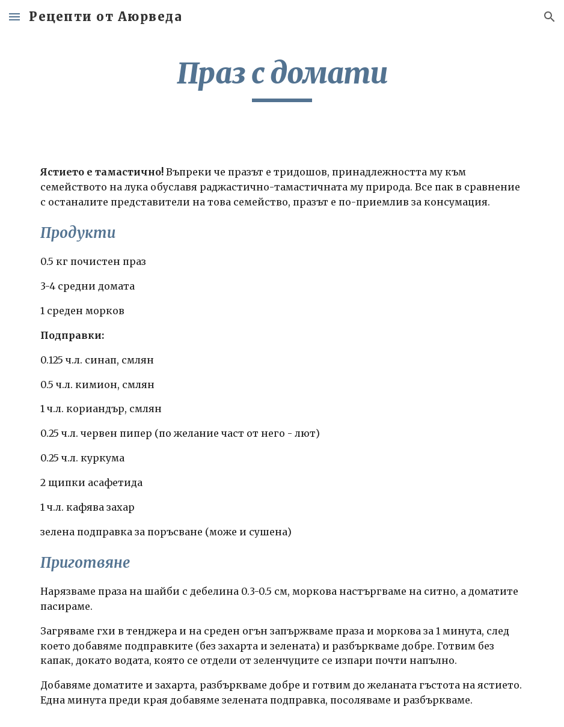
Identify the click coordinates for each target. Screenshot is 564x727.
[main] (282, 78)
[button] (14, 16)
